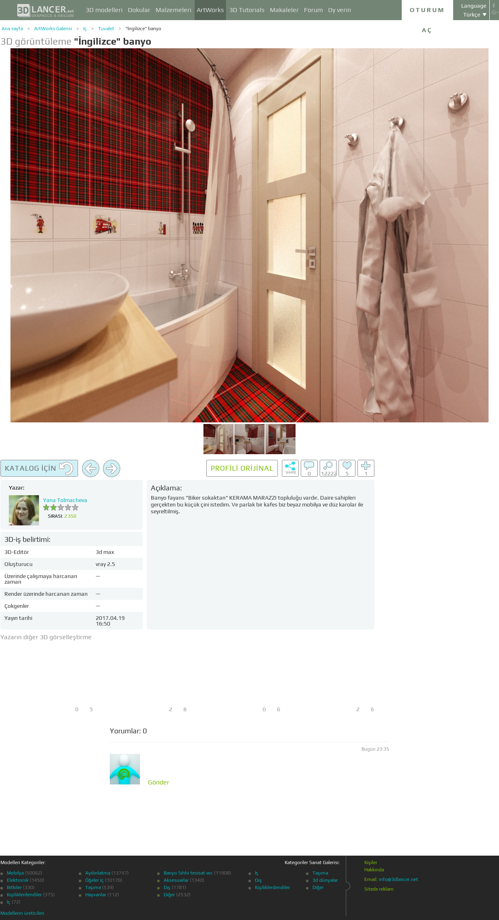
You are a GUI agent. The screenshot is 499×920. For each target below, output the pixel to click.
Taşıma (93, 887)
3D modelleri (104, 10)
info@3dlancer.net (398, 879)
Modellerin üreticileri (22, 913)
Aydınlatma (97, 873)
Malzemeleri (173, 10)
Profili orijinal (242, 468)
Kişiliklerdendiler (24, 894)
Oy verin (339, 10)
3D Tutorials (247, 10)
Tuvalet (106, 28)
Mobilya (15, 873)
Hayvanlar (95, 894)
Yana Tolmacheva (65, 500)
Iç (85, 28)
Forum (313, 10)
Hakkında (374, 870)
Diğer (169, 894)
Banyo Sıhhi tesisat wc (188, 873)
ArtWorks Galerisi (53, 28)
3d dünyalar (325, 880)
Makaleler (284, 10)
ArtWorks (210, 10)
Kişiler (370, 862)
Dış (167, 887)
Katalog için (39, 468)
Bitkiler (14, 887)
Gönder (158, 782)
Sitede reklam (379, 889)
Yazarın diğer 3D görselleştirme (46, 637)
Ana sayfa (12, 28)
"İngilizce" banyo (143, 28)
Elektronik (18, 880)
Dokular (139, 10)
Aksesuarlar (176, 880)
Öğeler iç (94, 880)
